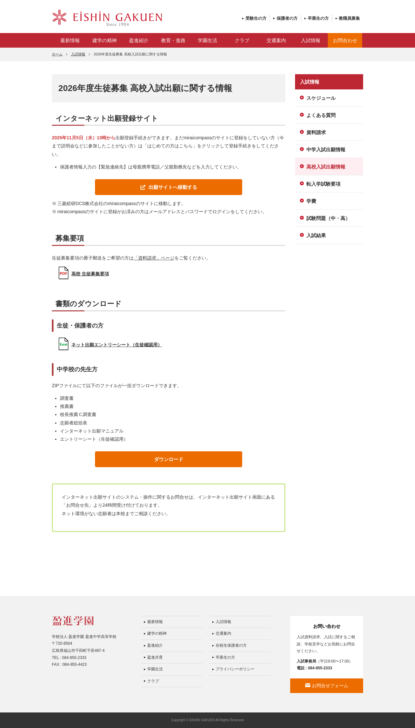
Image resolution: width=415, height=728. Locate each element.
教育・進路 (173, 40)
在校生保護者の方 (231, 645)
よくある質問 (321, 115)
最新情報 (70, 40)
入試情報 (310, 40)
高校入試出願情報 (325, 166)
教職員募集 (349, 18)
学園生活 (207, 40)
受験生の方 (256, 18)
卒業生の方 (318, 18)
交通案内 (276, 40)
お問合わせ (345, 40)
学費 (311, 201)
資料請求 (316, 132)
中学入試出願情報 (325, 149)
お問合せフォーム (330, 685)
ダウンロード (168, 459)
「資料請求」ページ (154, 257)
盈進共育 (155, 657)
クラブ (242, 40)
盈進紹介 (138, 40)
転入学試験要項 (323, 184)
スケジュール (321, 98)
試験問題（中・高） (328, 218)
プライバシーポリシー (235, 669)
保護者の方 (287, 18)
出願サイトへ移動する (172, 187)
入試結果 (316, 235)
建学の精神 (104, 40)
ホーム (57, 54)
